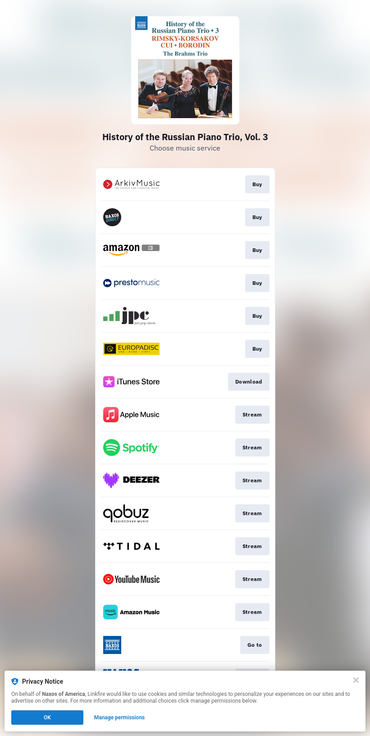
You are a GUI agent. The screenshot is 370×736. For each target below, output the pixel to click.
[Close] (356, 680)
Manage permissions (119, 717)
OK (47, 717)
